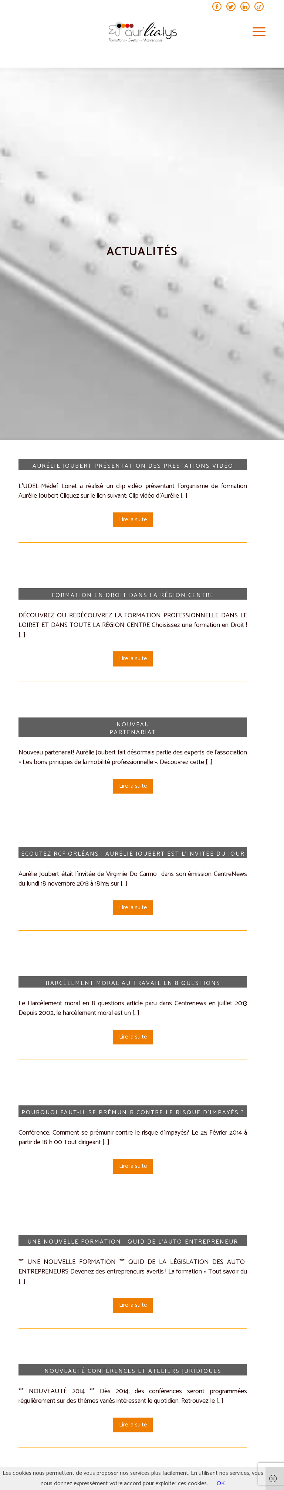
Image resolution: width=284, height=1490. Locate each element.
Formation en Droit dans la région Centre (133, 595)
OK (221, 1484)
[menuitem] (255, 32)
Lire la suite (133, 520)
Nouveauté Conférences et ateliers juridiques (133, 1371)
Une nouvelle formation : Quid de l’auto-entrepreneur (132, 1242)
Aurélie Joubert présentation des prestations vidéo (133, 466)
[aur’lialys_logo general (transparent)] (142, 32)
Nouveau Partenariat (132, 728)
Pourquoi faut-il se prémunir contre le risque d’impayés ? (132, 1113)
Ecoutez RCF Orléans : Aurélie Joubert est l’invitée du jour (133, 854)
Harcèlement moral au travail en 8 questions (132, 983)
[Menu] (255, 32)
